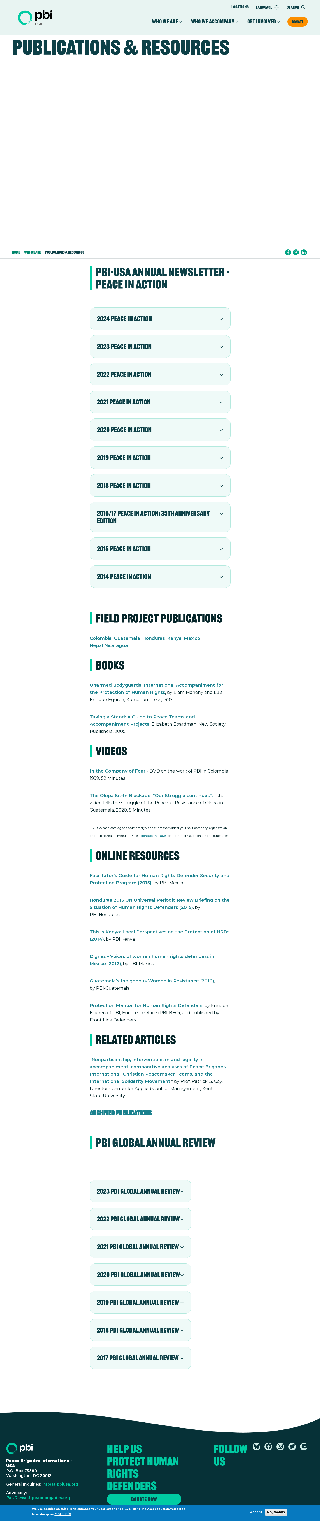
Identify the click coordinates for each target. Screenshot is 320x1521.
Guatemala (127, 638)
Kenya (174, 638)
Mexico (192, 638)
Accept (256, 1513)
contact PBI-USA (153, 835)
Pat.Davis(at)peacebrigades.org (38, 1497)
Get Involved (261, 21)
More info (62, 1514)
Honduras (153, 638)
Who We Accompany (212, 21)
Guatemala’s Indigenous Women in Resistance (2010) (152, 981)
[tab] (160, 319)
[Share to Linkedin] (304, 252)
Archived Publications (121, 1112)
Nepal (96, 645)
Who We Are (165, 21)
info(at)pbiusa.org (60, 1484)
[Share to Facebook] (288, 252)
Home (16, 252)
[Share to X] (296, 252)
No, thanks (276, 1513)
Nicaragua (116, 645)
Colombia (101, 638)
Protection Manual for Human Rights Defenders (146, 1005)
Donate (297, 21)
